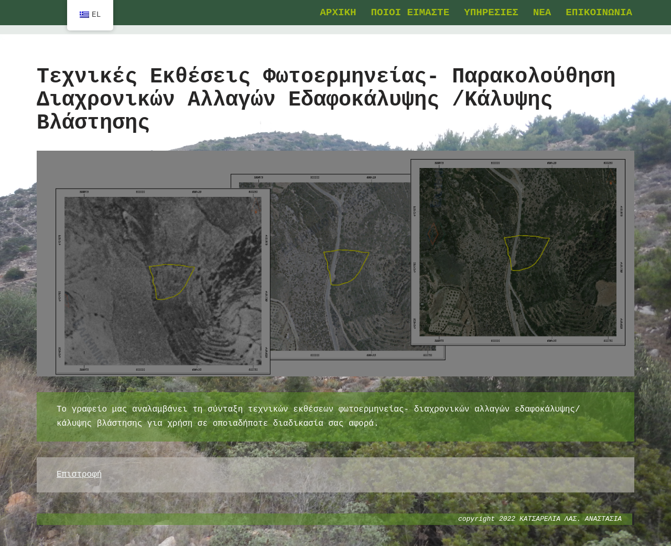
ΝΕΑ (542, 12)
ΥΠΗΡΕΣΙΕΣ (491, 12)
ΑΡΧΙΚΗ (338, 12)
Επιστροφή (79, 474)
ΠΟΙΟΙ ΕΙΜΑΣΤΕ (410, 12)
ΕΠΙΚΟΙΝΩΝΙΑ (599, 12)
